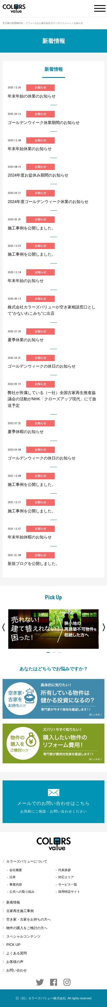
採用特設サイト (69, 891)
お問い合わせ (16, 970)
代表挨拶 (64, 870)
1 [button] (48, 652)
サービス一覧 (67, 884)
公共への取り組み (22, 891)
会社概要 (15, 870)
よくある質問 (16, 953)
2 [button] (54, 652)
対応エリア (66, 877)
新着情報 (13, 902)
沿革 (12, 877)
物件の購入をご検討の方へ (26, 928)
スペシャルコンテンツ (23, 936)
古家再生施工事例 (20, 911)
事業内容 (15, 884)
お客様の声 (14, 962)
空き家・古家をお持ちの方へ (28, 919)
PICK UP (13, 945)
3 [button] (59, 652)
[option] (53, 629)
